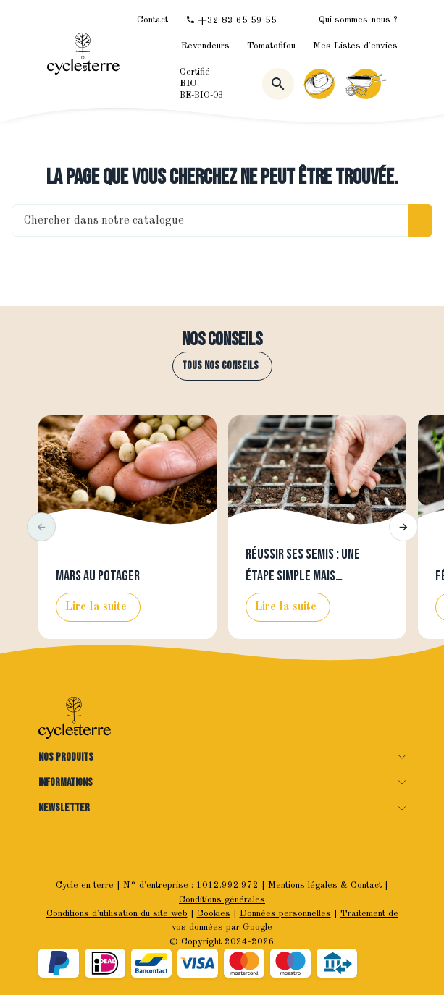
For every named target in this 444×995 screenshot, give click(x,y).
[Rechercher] (278, 84)
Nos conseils (222, 340)
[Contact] (152, 20)
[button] (41, 526)
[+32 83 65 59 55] (231, 20)
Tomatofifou (271, 46)
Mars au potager (98, 576)
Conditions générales (222, 900)
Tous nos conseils (220, 366)
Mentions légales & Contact (325, 885)
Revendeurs (205, 46)
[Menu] (397, 84)
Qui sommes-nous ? (358, 20)
